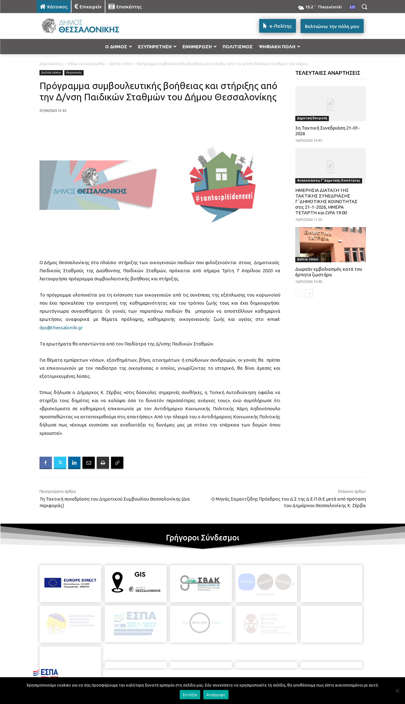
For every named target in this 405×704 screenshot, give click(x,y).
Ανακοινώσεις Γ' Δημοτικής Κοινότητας (328, 180)
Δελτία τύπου (121, 64)
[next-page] (309, 293)
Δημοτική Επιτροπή (312, 118)
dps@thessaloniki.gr (61, 327)
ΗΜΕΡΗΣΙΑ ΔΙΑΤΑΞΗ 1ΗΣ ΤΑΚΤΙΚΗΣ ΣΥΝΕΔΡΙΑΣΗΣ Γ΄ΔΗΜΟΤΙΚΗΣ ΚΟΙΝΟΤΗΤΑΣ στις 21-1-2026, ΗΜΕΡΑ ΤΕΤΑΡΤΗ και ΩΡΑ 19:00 (326, 201)
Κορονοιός (74, 72)
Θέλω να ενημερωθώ (86, 64)
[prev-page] (299, 293)
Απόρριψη (215, 694)
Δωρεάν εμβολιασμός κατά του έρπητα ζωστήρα (328, 271)
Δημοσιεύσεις (51, 64)
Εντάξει (190, 694)
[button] (364, 6)
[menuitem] (352, 7)
